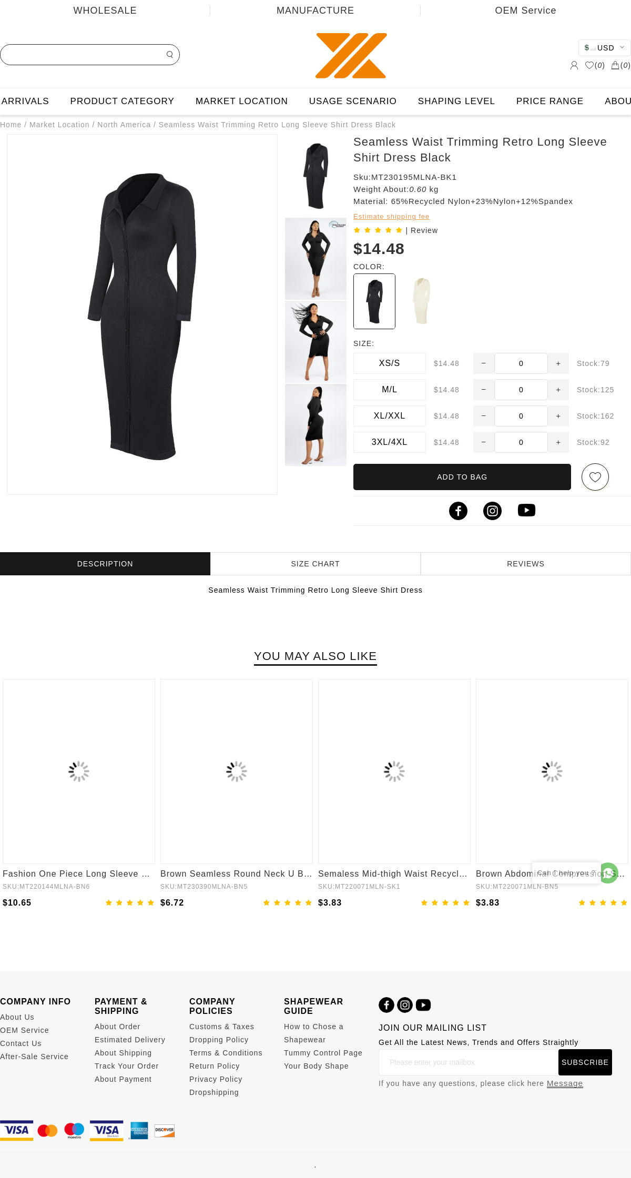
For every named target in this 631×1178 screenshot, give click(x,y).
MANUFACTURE (315, 10)
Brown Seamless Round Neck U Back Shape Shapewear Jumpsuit (236, 873)
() (595, 65)
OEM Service (525, 10)
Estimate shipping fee (391, 216)
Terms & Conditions (225, 1053)
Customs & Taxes (222, 1026)
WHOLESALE (105, 10)
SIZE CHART (315, 564)
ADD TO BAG (462, 477)
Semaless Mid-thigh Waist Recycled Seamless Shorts (394, 873)
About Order (117, 1026)
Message (565, 1083)
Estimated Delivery (130, 1039)
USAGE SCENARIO (353, 101)
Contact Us (21, 1043)
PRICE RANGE (550, 101)
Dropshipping (214, 1092)
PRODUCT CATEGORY (122, 101)
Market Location (59, 124)
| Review (422, 230)
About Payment (123, 1079)
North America (124, 124)
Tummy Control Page (323, 1053)
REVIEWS (526, 564)
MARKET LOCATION (242, 101)
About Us (17, 1017)
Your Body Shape (316, 1066)
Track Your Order (127, 1066)
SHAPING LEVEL (456, 101)
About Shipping (123, 1053)
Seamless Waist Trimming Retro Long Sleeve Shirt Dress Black (277, 124)
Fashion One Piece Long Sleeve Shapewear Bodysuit (79, 873)
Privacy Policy (215, 1079)
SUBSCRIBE (585, 1062)
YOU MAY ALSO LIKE (315, 656)
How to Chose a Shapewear (314, 1033)
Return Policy (214, 1066)
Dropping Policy (219, 1039)
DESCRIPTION (105, 564)
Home (11, 124)
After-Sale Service (34, 1056)
